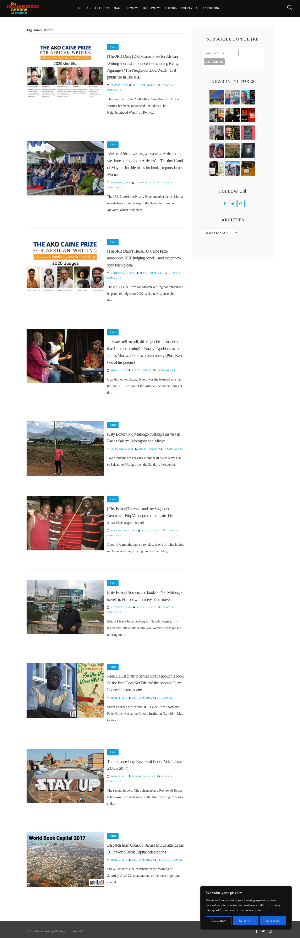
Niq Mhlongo (148, 448)
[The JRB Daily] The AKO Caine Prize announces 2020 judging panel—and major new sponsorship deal (144, 258)
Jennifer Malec (144, 85)
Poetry (186, 8)
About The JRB (207, 8)
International (107, 8)
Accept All (273, 920)
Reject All (246, 920)
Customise (219, 920)
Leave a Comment (170, 859)
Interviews (152, 8)
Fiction (171, 8)
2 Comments (166, 370)
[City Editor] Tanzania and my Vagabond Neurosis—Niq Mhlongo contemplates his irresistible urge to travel (140, 515)
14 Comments (173, 448)
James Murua (145, 182)
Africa (83, 8)
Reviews (133, 8)
